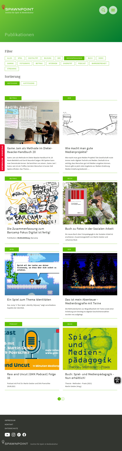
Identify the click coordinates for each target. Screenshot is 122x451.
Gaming (10, 63)
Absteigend (12, 83)
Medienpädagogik (74, 58)
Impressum (10, 420)
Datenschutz (11, 428)
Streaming (11, 68)
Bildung (47, 58)
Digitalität (33, 58)
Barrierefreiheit (99, 63)
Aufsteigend (28, 83)
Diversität (67, 63)
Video (101, 58)
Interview (53, 63)
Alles (9, 58)
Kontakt (9, 424)
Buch (90, 58)
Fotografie (25, 63)
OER (59, 58)
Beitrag (39, 63)
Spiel (20, 58)
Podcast (82, 63)
